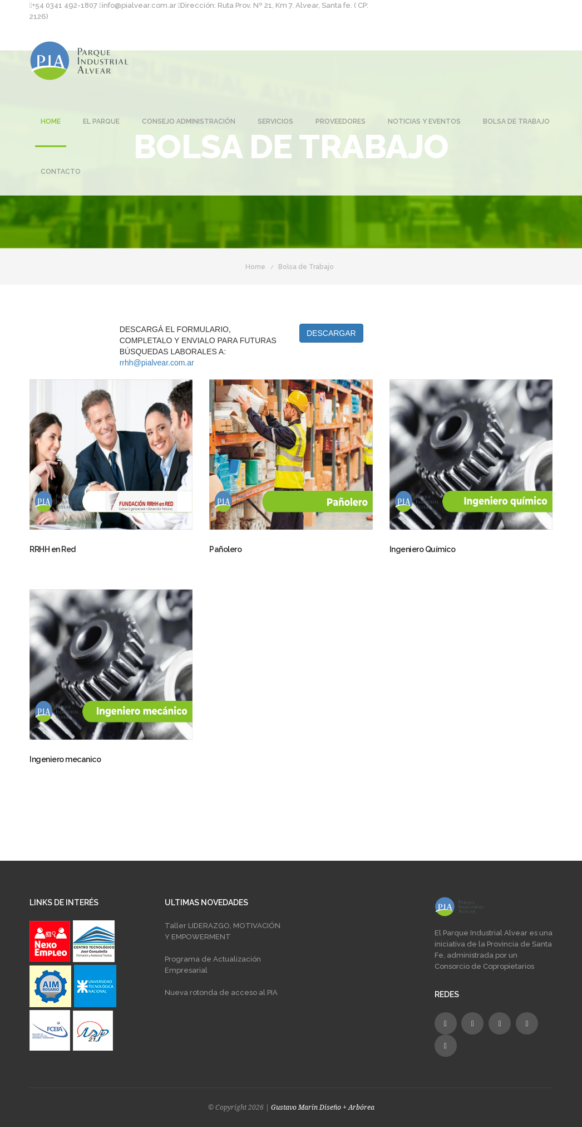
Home (51, 121)
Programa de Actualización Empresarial (213, 964)
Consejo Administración (188, 121)
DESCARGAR (331, 333)
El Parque (101, 121)
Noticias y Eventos (424, 121)
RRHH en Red (52, 549)
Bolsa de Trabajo (516, 121)
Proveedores (340, 121)
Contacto (61, 171)
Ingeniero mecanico (65, 759)
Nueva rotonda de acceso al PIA (221, 992)
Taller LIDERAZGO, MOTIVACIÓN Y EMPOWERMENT (222, 931)
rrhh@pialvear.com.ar (157, 362)
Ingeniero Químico (422, 549)
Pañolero (225, 549)
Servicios (275, 121)
